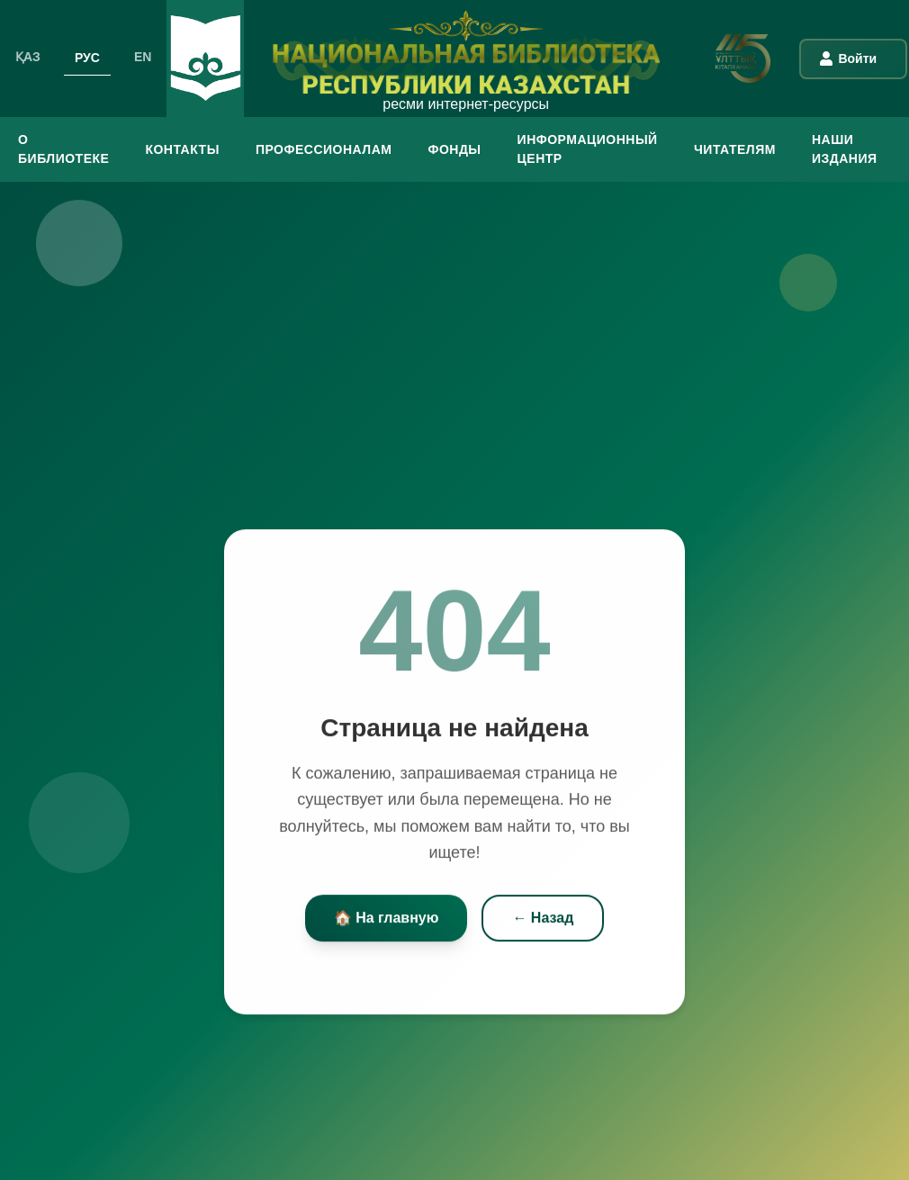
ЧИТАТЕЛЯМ (735, 149)
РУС (87, 57)
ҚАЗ (27, 57)
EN (142, 57)
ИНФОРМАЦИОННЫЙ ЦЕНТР (588, 149)
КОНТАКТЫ (182, 149)
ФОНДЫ (454, 149)
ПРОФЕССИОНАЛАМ (324, 149)
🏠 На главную (386, 919)
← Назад (542, 919)
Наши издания (845, 149)
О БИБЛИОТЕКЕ (63, 149)
